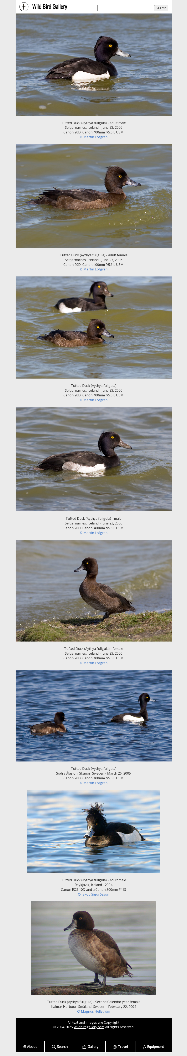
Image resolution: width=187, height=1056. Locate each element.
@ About (30, 1046)
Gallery (90, 1046)
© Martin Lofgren (94, 137)
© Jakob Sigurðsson (93, 894)
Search (60, 1046)
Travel (120, 1046)
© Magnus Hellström (93, 1011)
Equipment (153, 1046)
